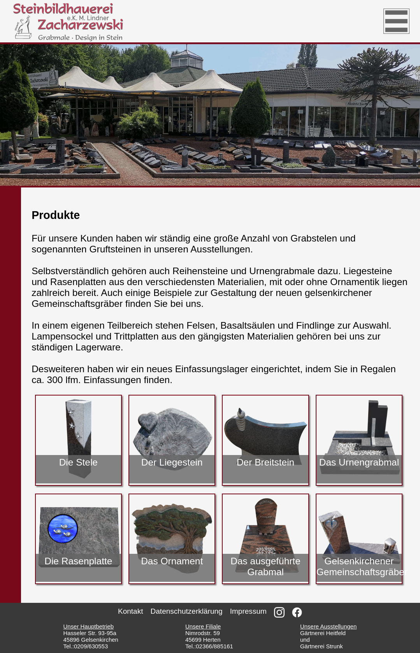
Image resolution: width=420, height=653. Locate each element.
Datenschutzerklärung (187, 611)
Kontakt (130, 611)
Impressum (248, 611)
